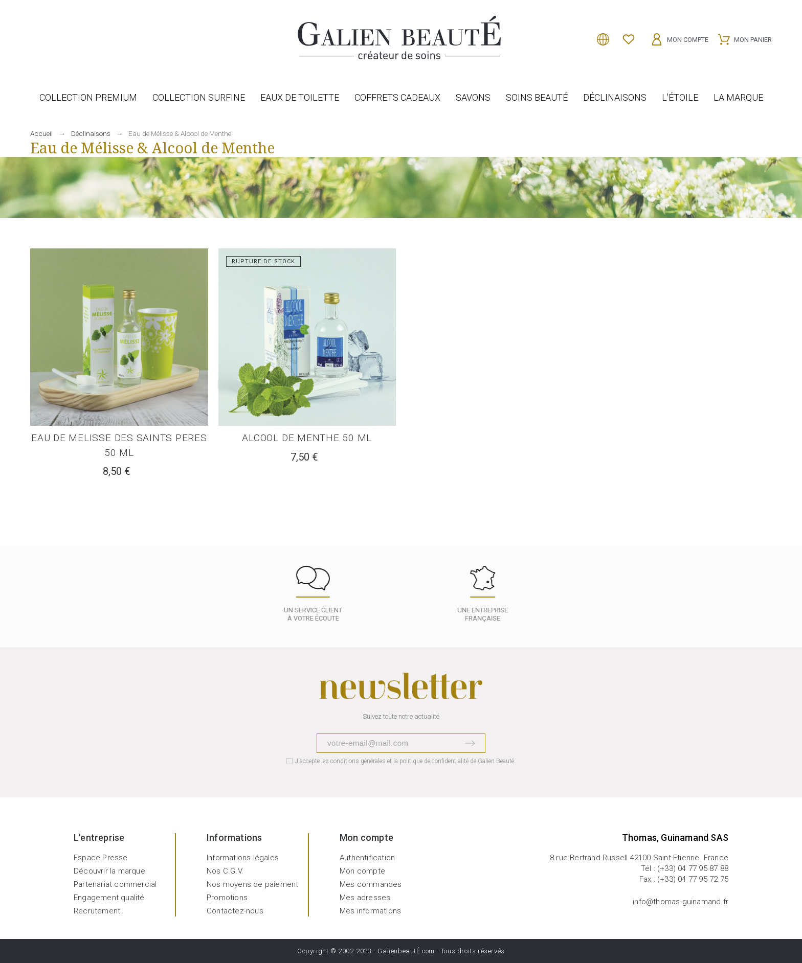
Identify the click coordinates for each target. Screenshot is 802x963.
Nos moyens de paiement (252, 884)
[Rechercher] (35, 35)
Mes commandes (371, 884)
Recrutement (97, 910)
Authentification (367, 857)
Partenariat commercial (115, 884)
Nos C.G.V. (225, 871)
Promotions (227, 897)
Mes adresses (365, 897)
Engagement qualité (109, 897)
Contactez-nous (235, 910)
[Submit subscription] (470, 743)
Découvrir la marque (109, 871)
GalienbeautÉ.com (406, 951)
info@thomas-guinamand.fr (680, 901)
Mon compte (362, 871)
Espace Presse (101, 857)
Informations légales (243, 857)
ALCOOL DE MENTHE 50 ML (307, 438)
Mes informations (370, 910)
